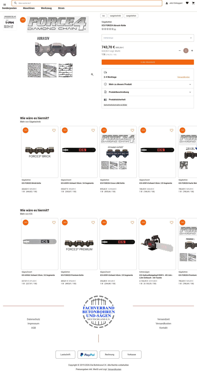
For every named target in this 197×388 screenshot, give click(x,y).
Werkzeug (46, 14)
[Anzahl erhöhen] (192, 57)
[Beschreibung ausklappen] (148, 99)
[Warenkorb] (193, 6)
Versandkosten (163, 330)
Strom (61, 14)
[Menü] (4, 4)
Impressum (33, 330)
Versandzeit (163, 326)
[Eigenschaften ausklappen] (148, 91)
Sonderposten (9, 14)
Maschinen (29, 14)
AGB (33, 334)
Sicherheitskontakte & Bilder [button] (115, 112)
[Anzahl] (185, 57)
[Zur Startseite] (25, 12)
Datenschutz (33, 326)
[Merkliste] (187, 6)
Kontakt (163, 334)
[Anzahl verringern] (180, 57)
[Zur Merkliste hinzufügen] (54, 137)
